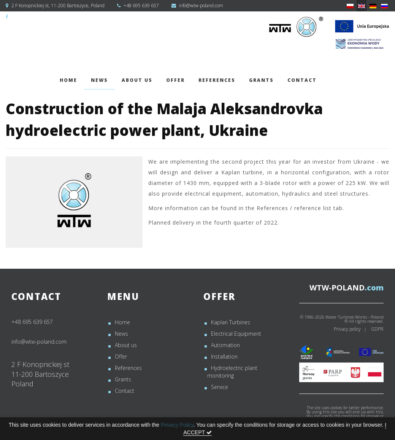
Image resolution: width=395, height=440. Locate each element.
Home (68, 80)
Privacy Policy (177, 425)
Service (219, 387)
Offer (175, 80)
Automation (225, 345)
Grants (261, 80)
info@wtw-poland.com (201, 5)
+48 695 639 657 (141, 5)
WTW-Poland (23, 16)
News (99, 80)
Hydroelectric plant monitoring (232, 371)
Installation (224, 356)
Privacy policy (347, 329)
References (216, 80)
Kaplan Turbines (230, 322)
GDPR (377, 329)
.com (346, 287)
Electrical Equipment (236, 333)
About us (137, 80)
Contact (302, 80)
